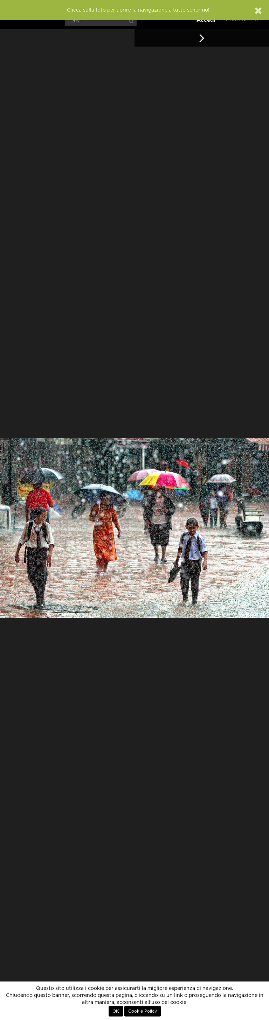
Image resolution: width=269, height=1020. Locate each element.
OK (115, 1011)
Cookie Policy (142, 1011)
